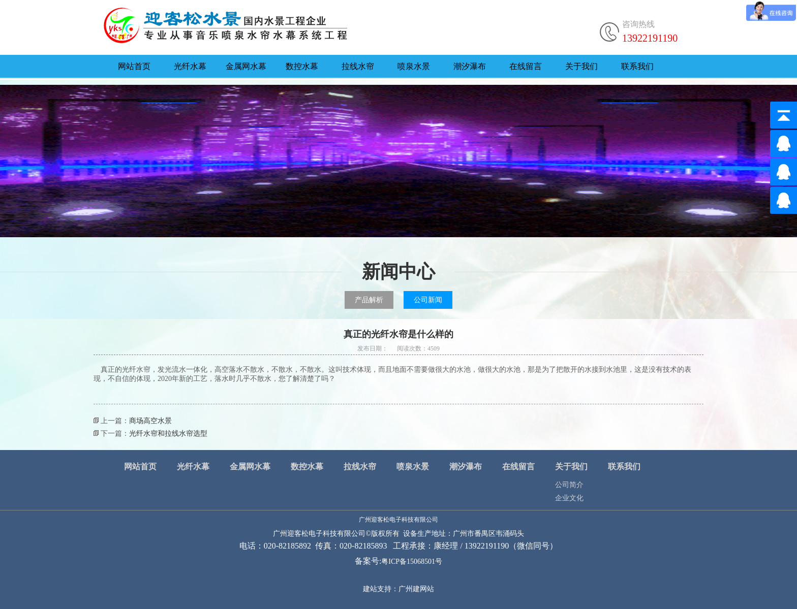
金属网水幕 (246, 66)
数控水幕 (302, 66)
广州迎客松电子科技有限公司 (398, 519)
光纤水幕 (190, 66)
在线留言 (525, 66)
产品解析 (369, 300)
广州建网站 (416, 589)
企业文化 (569, 498)
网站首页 (134, 66)
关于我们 (581, 66)
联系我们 (637, 66)
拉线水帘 (358, 66)
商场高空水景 (150, 421)
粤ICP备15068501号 (411, 561)
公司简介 (569, 485)
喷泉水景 (413, 66)
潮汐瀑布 (469, 66)
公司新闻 (428, 300)
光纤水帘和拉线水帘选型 (168, 433)
